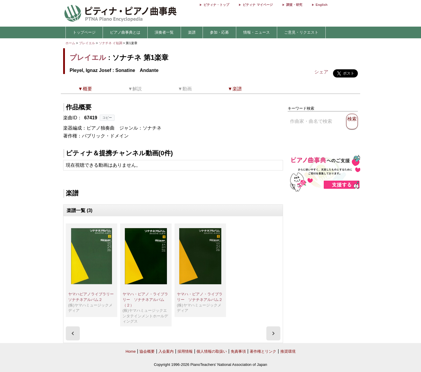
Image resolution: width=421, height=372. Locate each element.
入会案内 (166, 351)
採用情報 (185, 351)
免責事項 (238, 351)
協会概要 (147, 351)
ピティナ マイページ (257, 4)
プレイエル (87, 43)
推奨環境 (288, 351)
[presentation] (73, 333)
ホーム (70, 43)
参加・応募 (219, 32)
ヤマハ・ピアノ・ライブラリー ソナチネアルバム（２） (145, 299)
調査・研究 (294, 4)
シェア (321, 71)
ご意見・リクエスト (301, 32)
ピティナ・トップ (216, 4)
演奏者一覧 (164, 32)
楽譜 (192, 32)
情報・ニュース (256, 32)
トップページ (84, 32)
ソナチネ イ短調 (110, 43)
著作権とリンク (263, 351)
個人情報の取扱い (211, 351)
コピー (107, 117)
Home (130, 351)
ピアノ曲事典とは (125, 32)
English (321, 4)
